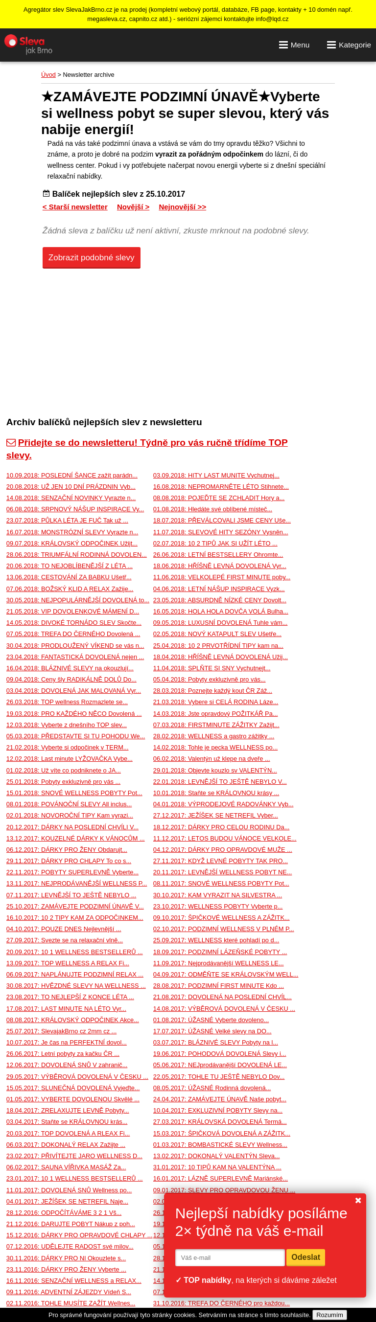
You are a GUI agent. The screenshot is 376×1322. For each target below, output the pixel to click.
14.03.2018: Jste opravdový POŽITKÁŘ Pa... (215, 713)
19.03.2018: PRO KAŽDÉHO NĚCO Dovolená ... (74, 713)
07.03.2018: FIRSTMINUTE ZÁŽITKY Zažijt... (216, 725)
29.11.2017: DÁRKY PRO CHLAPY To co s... (68, 861)
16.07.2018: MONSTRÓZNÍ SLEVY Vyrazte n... (72, 532)
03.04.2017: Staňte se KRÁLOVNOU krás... (67, 1121)
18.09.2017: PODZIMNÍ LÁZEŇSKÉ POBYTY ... (220, 952)
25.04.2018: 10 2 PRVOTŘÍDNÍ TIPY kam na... (218, 645)
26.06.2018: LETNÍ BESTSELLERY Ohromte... (218, 554)
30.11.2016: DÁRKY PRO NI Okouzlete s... (66, 1258)
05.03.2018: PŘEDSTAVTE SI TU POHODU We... (75, 736)
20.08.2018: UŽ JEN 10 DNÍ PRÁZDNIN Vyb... (71, 486)
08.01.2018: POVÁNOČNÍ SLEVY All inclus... (69, 804)
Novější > (133, 207)
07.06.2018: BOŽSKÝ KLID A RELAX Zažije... (70, 589)
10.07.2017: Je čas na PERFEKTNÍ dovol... (66, 1042)
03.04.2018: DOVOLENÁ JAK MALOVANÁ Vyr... (73, 690)
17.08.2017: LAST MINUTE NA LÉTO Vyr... (66, 1008)
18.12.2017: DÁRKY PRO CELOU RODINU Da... (221, 827)
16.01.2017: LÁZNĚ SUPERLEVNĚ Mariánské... (220, 1178)
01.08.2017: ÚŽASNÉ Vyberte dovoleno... (211, 1020)
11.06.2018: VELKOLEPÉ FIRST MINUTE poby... (221, 577)
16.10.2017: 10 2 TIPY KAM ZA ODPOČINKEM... (74, 917)
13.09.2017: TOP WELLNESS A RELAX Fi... (67, 963)
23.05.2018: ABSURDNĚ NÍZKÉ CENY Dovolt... (219, 600)
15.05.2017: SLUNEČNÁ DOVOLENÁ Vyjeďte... (73, 1088)
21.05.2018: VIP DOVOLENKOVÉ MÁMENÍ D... (72, 611)
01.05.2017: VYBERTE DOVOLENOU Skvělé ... (73, 1099)
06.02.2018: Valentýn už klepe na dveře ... (211, 758)
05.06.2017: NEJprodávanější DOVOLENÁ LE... (220, 1065)
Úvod (48, 74)
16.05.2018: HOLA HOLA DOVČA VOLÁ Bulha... (220, 611)
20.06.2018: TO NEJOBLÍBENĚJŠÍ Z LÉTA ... (69, 566)
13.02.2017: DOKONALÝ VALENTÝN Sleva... (216, 1156)
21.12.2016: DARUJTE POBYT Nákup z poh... (70, 1224)
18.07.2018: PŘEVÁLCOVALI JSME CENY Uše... (222, 520)
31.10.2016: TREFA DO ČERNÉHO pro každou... (221, 1303)
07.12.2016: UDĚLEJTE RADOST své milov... (70, 1246)
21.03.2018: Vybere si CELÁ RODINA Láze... (216, 702)
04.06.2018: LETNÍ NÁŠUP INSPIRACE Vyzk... (219, 589)
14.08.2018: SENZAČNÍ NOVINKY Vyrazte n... (71, 497)
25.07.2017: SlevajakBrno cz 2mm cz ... (61, 1031)
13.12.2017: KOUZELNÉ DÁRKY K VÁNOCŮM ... (75, 838)
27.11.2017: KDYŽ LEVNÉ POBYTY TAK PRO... (220, 861)
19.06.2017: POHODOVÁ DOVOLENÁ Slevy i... (219, 1053)
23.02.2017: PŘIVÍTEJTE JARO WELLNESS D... (74, 1156)
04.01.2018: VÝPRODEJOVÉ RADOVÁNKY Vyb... (223, 804)
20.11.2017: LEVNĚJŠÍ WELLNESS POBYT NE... (222, 872)
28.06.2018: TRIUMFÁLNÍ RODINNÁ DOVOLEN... (76, 554)
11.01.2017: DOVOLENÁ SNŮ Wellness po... (69, 1190)
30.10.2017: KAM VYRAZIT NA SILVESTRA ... (217, 895)
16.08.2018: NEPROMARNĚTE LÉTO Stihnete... (221, 486)
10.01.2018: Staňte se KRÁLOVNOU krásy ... (216, 793)
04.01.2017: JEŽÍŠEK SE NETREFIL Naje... (67, 1201)
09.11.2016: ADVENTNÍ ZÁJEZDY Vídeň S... (68, 1292)
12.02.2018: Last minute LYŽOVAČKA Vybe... (69, 758)
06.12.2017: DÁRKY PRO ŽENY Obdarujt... (66, 849)
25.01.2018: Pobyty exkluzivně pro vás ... (63, 781)
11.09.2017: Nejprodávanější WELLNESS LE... (218, 963)
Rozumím (329, 1315)
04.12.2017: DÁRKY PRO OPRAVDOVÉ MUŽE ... (222, 849)
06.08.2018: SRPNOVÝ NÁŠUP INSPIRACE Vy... (75, 509)
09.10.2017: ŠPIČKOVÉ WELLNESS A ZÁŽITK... (221, 917)
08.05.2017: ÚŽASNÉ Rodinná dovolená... (212, 1088)
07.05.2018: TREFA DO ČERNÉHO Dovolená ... (73, 634)
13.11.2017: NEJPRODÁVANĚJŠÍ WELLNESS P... (76, 883)
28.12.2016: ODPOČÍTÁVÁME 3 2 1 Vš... (63, 1212)
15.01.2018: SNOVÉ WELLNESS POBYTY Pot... (74, 793)
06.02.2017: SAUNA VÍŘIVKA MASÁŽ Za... (66, 1167)
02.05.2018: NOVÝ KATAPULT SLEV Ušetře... (217, 634)
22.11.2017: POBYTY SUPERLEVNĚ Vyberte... (72, 872)
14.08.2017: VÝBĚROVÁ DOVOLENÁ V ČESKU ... (224, 1008)
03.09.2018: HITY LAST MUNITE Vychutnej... (216, 475)
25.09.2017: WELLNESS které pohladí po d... (216, 940)
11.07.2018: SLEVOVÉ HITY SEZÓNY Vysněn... (220, 532)
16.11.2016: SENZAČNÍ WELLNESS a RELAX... (73, 1280)
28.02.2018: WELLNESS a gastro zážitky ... (214, 736)
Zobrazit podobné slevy (91, 257)
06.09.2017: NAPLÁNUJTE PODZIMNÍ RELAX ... (74, 974)
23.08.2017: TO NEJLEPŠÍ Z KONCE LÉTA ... (70, 997)
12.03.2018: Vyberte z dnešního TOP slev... (66, 725)
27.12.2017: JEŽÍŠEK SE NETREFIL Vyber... (215, 815)
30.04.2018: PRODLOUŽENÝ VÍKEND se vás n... (75, 645)
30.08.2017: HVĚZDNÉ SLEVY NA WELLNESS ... (76, 985)
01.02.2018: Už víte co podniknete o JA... (63, 770)
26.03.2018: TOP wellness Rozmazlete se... (67, 702)
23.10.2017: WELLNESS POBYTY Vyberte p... (218, 906)
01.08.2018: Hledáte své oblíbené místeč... (212, 509)
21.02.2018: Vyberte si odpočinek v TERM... (67, 747)
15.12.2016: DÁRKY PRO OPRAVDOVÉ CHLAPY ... (79, 1235)
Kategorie (349, 44)
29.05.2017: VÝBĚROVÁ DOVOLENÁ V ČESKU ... (77, 1076)
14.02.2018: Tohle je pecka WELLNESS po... (215, 747)
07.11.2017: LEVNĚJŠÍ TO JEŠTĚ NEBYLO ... (71, 895)
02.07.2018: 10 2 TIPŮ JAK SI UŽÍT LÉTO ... (215, 543)
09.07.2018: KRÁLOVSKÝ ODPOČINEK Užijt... (72, 543)
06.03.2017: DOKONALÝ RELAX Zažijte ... (65, 1144)
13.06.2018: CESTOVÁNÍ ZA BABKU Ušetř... (69, 577)
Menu (294, 44)
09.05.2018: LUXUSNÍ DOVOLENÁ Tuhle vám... (220, 622)
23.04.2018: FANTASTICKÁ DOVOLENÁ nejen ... (75, 657)
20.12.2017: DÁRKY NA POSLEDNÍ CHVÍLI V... (72, 827)
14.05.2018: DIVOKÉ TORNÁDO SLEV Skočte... (73, 622)
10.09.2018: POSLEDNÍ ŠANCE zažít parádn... (72, 475)
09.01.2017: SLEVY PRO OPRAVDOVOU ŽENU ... (224, 1190)
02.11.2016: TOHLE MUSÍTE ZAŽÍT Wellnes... (71, 1303)
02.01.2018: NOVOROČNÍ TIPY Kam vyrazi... (69, 815)
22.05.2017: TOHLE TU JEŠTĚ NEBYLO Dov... (219, 1076)
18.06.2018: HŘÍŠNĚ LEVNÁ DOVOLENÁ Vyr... (219, 566)
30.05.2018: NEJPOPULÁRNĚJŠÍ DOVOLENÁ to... (77, 600)
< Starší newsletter (75, 207)
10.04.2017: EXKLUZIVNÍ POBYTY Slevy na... (217, 1110)
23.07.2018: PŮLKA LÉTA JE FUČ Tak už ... (67, 520)
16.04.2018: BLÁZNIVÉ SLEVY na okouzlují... (70, 668)
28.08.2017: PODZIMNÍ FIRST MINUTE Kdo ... (218, 985)
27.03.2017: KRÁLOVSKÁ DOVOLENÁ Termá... (220, 1121)
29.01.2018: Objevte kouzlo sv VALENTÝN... (215, 770)
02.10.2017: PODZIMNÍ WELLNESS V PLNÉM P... (223, 929)
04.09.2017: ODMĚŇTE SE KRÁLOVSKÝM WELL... (226, 974)
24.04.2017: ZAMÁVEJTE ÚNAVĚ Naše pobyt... (219, 1099)
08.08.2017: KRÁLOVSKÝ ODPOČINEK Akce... (72, 1020)
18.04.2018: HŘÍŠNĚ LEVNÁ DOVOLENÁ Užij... (220, 657)
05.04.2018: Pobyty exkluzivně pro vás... (209, 679)
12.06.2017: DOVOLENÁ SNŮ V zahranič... (67, 1065)
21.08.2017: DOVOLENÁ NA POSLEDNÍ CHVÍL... (222, 997)
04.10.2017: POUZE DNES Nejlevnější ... (63, 929)
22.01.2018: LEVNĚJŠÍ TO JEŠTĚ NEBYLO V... (220, 781)
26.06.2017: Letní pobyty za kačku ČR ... (62, 1053)
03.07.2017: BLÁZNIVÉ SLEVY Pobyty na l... (215, 1042)
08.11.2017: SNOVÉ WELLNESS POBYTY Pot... (221, 883)
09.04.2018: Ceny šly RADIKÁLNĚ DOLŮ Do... (71, 679)
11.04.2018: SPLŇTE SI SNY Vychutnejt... (212, 668)
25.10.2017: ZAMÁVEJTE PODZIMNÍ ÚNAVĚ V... (75, 906)
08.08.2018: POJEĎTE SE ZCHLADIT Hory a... (219, 497)
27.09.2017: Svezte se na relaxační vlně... (64, 940)
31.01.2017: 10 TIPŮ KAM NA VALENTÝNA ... (217, 1167)
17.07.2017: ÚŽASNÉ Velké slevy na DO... (212, 1031)
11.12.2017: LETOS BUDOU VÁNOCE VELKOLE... (225, 838)
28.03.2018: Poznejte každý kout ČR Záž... (212, 690)
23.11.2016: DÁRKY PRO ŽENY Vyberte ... (66, 1269)
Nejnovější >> (182, 207)
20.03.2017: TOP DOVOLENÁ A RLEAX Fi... (68, 1133)
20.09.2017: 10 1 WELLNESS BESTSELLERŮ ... (74, 952)
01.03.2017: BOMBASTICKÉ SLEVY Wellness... (220, 1144)
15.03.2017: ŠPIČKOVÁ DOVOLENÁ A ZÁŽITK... (221, 1133)
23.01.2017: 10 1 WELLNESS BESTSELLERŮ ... (74, 1178)
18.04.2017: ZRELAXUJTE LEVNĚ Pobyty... (67, 1110)
